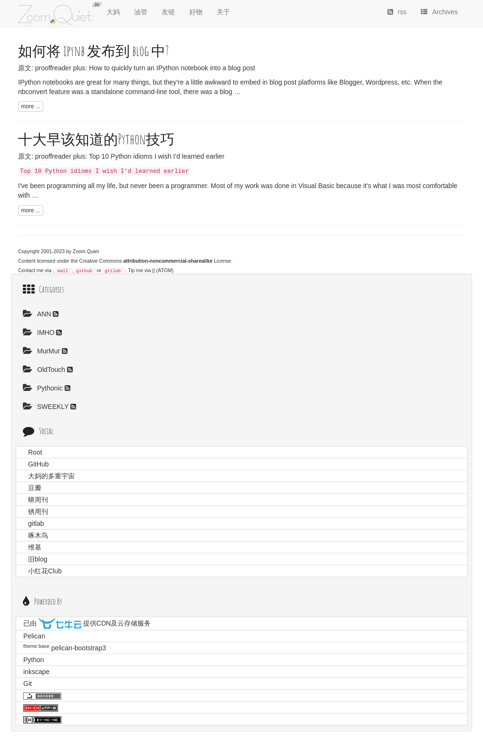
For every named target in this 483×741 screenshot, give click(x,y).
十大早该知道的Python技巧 (96, 139)
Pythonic (44, 388)
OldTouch (45, 369)
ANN (38, 314)
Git (27, 683)
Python (33, 660)
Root (35, 452)
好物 (196, 12)
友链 (168, 12)
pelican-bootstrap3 (78, 648)
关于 (223, 12)
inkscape (36, 671)
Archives (439, 12)
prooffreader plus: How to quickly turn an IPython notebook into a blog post (145, 68)
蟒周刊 (38, 500)
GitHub (38, 464)
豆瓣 (34, 488)
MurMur (42, 351)
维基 (34, 547)
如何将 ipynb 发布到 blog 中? (93, 50)
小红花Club (45, 571)
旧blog (37, 559)
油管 (140, 12)
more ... (30, 106)
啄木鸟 (38, 535)
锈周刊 (38, 511)
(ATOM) (165, 270)
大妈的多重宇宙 (51, 476)
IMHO (39, 332)
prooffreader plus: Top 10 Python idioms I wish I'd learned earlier (129, 156)
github (84, 271)
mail (63, 271)
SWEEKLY (46, 406)
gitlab (113, 271)
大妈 (113, 12)
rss (397, 12)
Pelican (34, 636)
